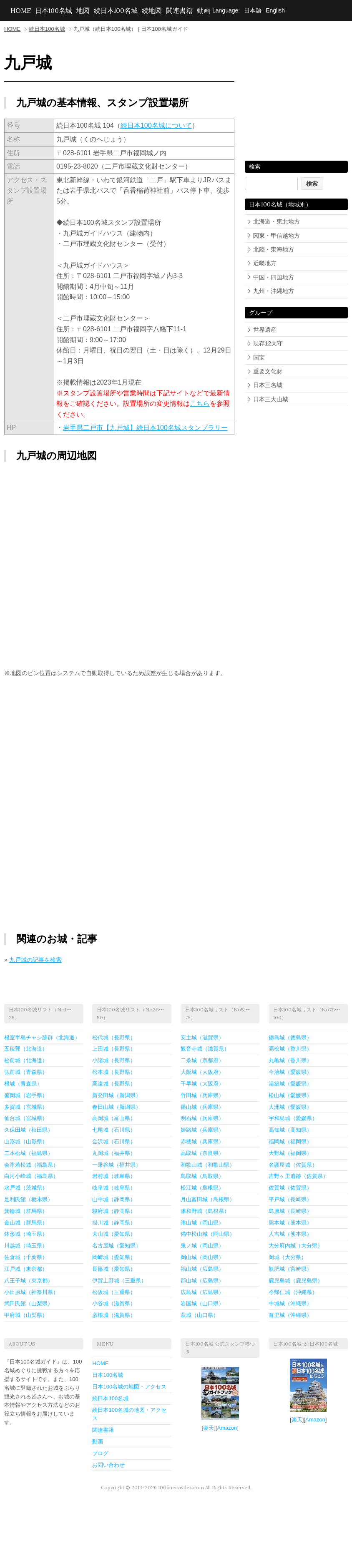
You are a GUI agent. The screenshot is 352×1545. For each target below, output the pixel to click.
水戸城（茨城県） (26, 1188)
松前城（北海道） (26, 1060)
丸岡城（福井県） (114, 1153)
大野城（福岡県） (290, 1153)
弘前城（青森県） (26, 1072)
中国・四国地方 (273, 277)
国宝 (259, 357)
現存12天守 (268, 343)
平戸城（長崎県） (290, 1199)
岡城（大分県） (288, 1257)
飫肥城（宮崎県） (290, 1269)
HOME (20, 10)
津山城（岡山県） (202, 1223)
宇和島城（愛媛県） (293, 1118)
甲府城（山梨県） (26, 1315)
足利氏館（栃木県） (28, 1199)
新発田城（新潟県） (116, 1095)
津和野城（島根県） (205, 1211)
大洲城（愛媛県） (290, 1107)
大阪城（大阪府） (202, 1072)
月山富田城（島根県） (208, 1199)
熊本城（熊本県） (290, 1223)
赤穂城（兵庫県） (202, 1141)
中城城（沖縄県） (290, 1303)
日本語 (252, 10)
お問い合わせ (108, 1465)
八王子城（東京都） (28, 1280)
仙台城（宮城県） (26, 1118)
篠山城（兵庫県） (202, 1107)
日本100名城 (53, 10)
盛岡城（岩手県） (26, 1095)
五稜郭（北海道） (26, 1049)
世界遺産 (265, 329)
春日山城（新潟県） (116, 1107)
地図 (83, 10)
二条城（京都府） (202, 1060)
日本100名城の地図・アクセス (129, 1387)
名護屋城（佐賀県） (293, 1165)
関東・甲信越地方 (276, 235)
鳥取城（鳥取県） (202, 1176)
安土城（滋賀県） (202, 1037)
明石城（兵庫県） (202, 1118)
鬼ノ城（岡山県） (202, 1245)
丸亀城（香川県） (290, 1060)
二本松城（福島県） (28, 1153)
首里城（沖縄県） (290, 1315)
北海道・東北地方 (276, 221)
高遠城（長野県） (114, 1084)
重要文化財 (267, 371)
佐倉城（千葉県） (26, 1257)
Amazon (227, 1428)
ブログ (100, 1453)
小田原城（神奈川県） (31, 1292)
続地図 (152, 10)
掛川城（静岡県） (114, 1223)
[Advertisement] (119, 748)
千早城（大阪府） (202, 1084)
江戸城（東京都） (26, 1269)
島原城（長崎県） (290, 1211)
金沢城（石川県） (114, 1141)
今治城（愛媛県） (290, 1072)
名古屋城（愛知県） (116, 1245)
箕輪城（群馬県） (26, 1211)
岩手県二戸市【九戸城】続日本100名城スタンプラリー (145, 427)
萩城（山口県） (200, 1315)
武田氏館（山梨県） (28, 1303)
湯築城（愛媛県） (290, 1084)
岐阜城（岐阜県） (114, 1188)
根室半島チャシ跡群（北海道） (42, 1037)
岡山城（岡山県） (202, 1257)
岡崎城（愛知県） (114, 1257)
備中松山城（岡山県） (208, 1234)
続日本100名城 (116, 10)
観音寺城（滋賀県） (205, 1049)
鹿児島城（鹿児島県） (296, 1280)
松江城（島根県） (202, 1188)
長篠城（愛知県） (114, 1269)
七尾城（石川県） (114, 1130)
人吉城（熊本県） (290, 1234)
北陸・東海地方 (273, 249)
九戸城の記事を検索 (35, 959)
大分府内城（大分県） (296, 1245)
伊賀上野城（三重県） (119, 1280)
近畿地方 (265, 263)
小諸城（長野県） (114, 1060)
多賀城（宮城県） (26, 1107)
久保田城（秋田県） (28, 1130)
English (275, 10)
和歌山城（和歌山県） (208, 1165)
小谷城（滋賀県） (114, 1303)
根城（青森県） (23, 1084)
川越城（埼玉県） (26, 1245)
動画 (203, 10)
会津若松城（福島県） (31, 1165)
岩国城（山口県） (202, 1303)
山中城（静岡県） (114, 1199)
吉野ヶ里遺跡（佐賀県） (298, 1176)
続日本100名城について (156, 125)
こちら (200, 403)
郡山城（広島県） (202, 1280)
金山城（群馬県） (26, 1223)
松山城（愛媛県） (290, 1095)
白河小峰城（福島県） (31, 1176)
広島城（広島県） (202, 1292)
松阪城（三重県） (114, 1292)
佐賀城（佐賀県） (290, 1188)
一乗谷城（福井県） (116, 1165)
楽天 (208, 1428)
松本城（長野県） (114, 1072)
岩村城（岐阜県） (114, 1176)
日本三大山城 (270, 399)
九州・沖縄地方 (273, 291)
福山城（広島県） (202, 1269)
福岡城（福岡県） (290, 1141)
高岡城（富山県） (114, 1118)
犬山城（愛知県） (114, 1234)
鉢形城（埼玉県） (26, 1234)
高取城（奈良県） (202, 1153)
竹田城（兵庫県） (202, 1095)
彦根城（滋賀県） (114, 1315)
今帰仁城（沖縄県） (293, 1292)
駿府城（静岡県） (114, 1211)
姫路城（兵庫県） (202, 1130)
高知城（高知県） (290, 1130)
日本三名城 (267, 385)
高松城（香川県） (290, 1049)
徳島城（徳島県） (290, 1037)
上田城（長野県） (114, 1049)
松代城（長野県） (114, 1037)
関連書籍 (179, 10)
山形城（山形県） (26, 1141)
